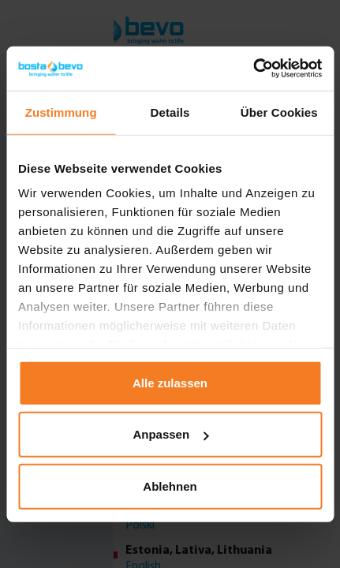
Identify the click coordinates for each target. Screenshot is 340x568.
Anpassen (170, 434)
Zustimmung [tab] (61, 111)
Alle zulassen (170, 382)
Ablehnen (169, 485)
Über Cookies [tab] (279, 111)
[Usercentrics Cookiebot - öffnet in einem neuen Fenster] (253, 68)
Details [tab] (170, 111)
